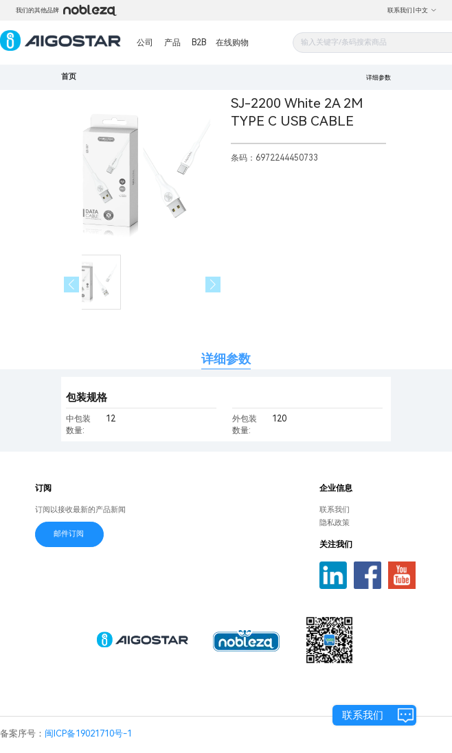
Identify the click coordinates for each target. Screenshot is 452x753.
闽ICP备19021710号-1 (88, 733)
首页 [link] (68, 76)
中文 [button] (426, 10)
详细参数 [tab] (226, 358)
